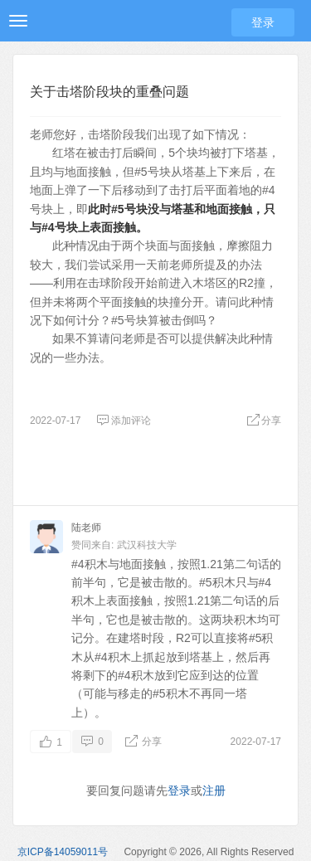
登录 (263, 22)
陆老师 (86, 527)
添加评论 (123, 420)
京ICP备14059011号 (62, 852)
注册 (214, 790)
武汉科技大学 (147, 545)
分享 (263, 420)
